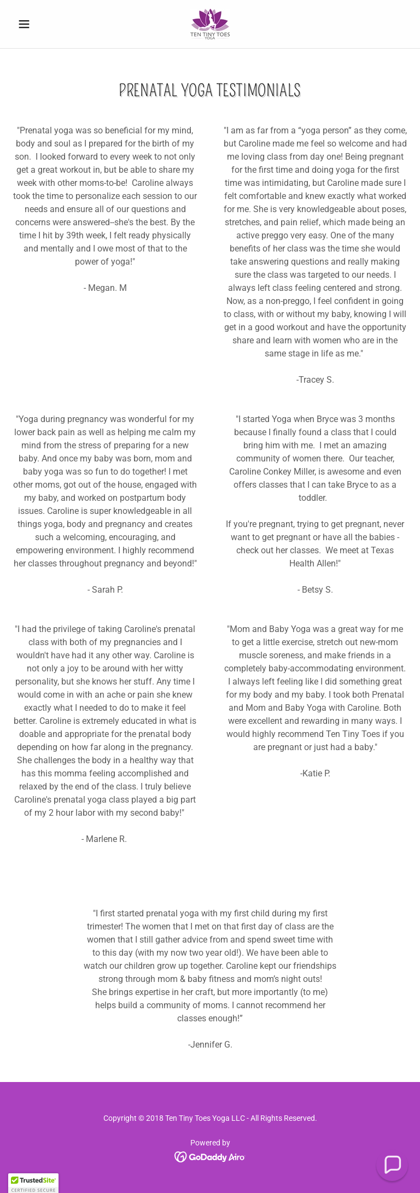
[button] (42, 24)
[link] (210, 24)
